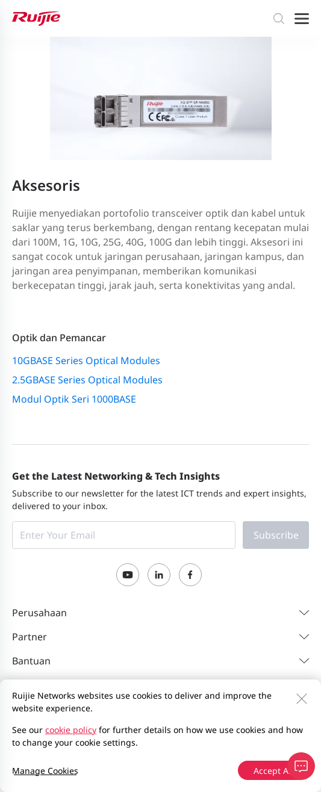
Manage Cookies (45, 770)
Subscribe (276, 535)
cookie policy (70, 729)
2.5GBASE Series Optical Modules (87, 379)
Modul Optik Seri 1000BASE (74, 399)
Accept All (273, 770)
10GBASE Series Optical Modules (86, 360)
